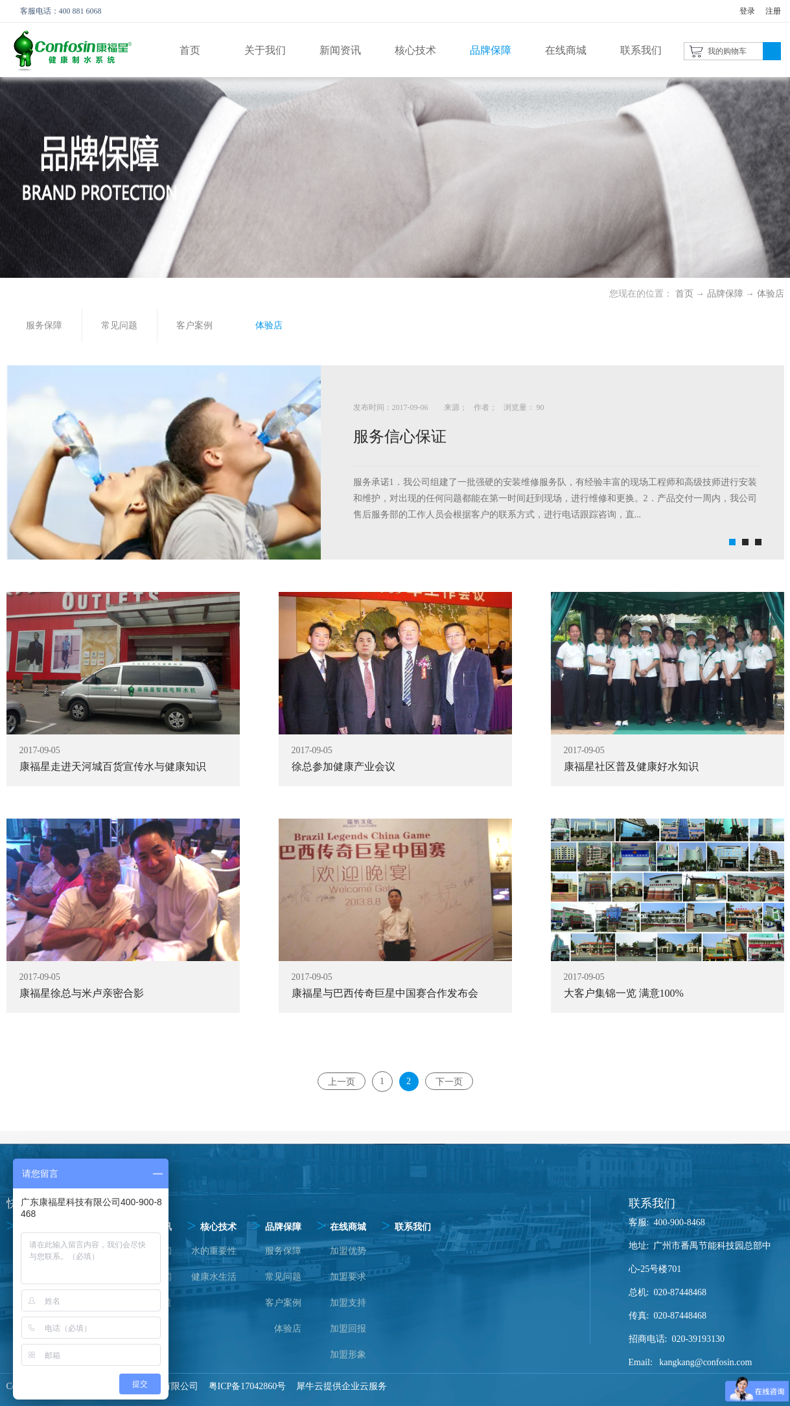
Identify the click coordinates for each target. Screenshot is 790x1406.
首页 (190, 50)
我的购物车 (727, 51)
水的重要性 (214, 1251)
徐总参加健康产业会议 (343, 766)
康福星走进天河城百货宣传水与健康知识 (112, 766)
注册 (773, 11)
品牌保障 (725, 294)
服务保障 (283, 1251)
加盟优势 (348, 1251)
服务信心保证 (400, 436)
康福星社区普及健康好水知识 (631, 766)
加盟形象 (348, 1354)
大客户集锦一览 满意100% (624, 993)
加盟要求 (348, 1277)
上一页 (341, 1081)
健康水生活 (214, 1277)
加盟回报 (348, 1328)
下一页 (449, 1081)
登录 (747, 11)
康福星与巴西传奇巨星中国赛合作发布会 (385, 993)
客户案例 (283, 1303)
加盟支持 (348, 1303)
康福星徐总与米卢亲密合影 (81, 993)
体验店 (770, 294)
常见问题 (283, 1277)
